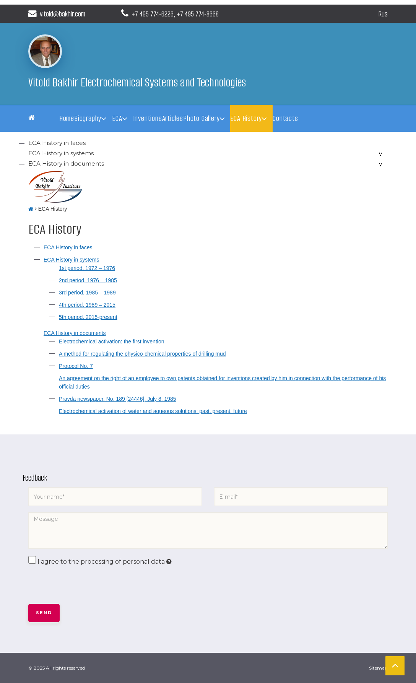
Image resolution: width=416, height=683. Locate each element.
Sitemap (378, 668)
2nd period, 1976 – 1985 (88, 280)
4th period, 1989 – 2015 (87, 305)
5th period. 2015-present (88, 317)
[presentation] (86, 585)
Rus (383, 13)
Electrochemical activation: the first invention (111, 341)
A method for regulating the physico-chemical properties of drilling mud (142, 354)
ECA (117, 118)
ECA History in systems (61, 153)
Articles (172, 118)
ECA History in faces (57, 142)
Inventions (147, 118)
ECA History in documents (66, 163)
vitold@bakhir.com (59, 13)
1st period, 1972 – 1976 (87, 268)
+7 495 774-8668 (203, 13)
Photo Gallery (201, 118)
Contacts (285, 118)
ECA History (246, 118)
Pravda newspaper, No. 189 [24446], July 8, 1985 (117, 399)
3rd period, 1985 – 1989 (87, 292)
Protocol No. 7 (76, 366)
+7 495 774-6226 (154, 13)
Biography (87, 118)
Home (66, 118)
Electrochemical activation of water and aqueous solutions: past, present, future (153, 411)
